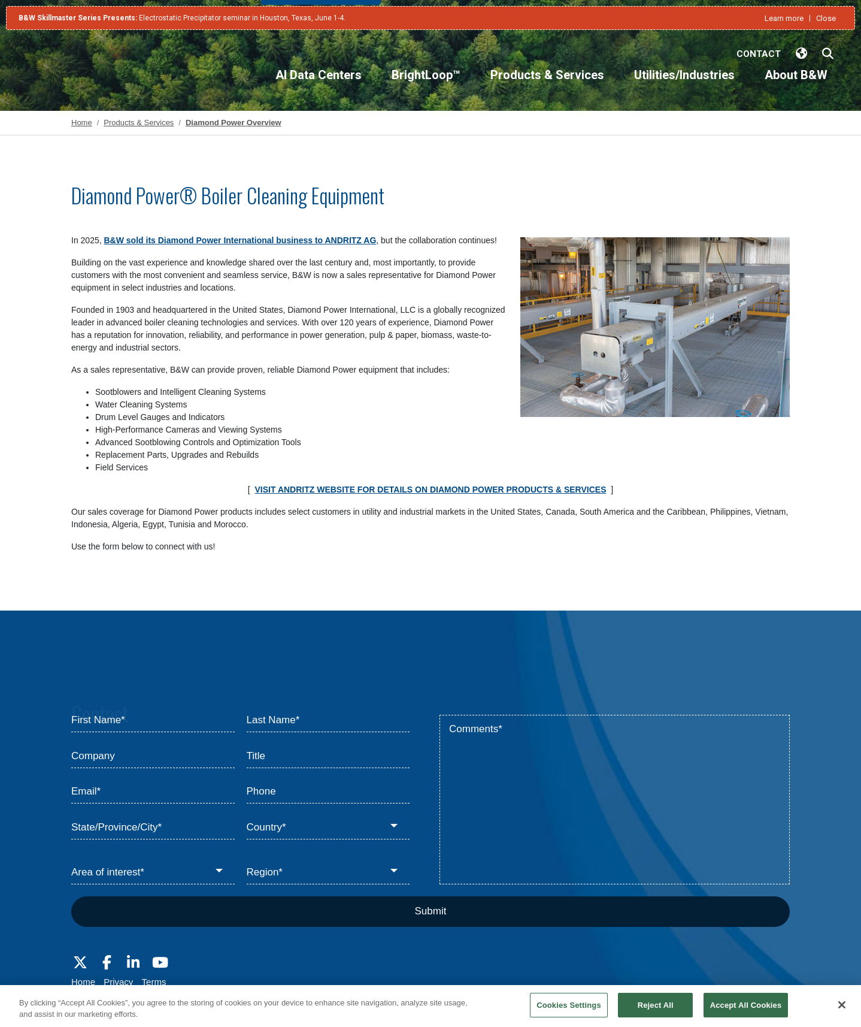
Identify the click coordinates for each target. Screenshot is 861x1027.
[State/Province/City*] (153, 827)
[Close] (842, 1011)
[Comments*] (614, 800)
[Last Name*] (328, 721)
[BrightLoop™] (426, 85)
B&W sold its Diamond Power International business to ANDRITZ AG (240, 240)
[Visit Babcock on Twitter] (80, 963)
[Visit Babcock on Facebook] (107, 963)
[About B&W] (796, 85)
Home (83, 982)
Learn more (784, 18)
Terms (154, 982)
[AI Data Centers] (318, 85)
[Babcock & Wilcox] (78, 73)
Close (826, 18)
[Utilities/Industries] (684, 85)
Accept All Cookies (746, 1011)
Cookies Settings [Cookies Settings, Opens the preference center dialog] (568, 1011)
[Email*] (153, 792)
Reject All (656, 1011)
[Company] (153, 756)
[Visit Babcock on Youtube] (160, 963)
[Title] (328, 756)
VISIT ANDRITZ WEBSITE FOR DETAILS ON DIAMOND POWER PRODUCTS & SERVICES (431, 489)
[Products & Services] (547, 85)
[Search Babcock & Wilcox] (827, 54)
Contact (758, 54)
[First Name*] (153, 721)
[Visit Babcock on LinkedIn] (133, 963)
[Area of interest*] (153, 873)
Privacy (118, 982)
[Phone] (328, 792)
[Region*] (328, 873)
